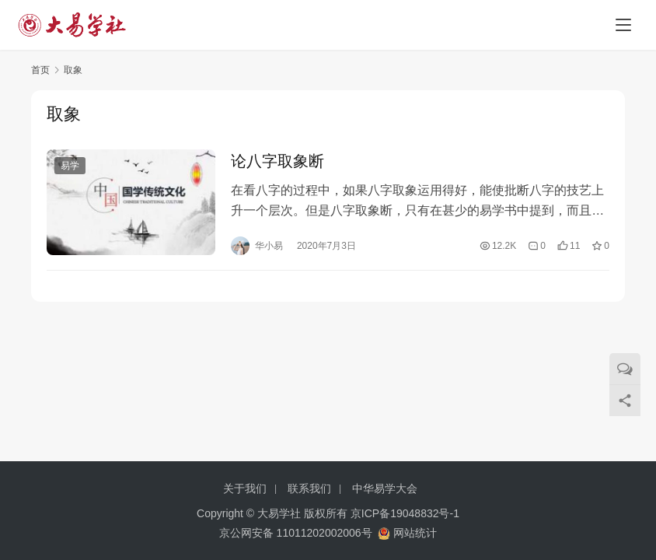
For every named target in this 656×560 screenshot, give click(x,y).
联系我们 (309, 488)
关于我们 (245, 488)
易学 (70, 166)
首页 (40, 70)
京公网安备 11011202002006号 (295, 533)
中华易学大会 (384, 488)
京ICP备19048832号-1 (405, 513)
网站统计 (415, 533)
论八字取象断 (277, 161)
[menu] (623, 25)
